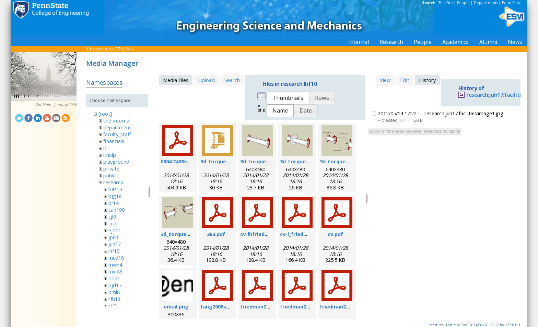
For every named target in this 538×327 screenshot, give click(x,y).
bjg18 (114, 195)
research (113, 182)
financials (113, 141)
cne (112, 223)
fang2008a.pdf (218, 306)
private (111, 168)
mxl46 (115, 271)
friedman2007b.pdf (343, 306)
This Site (445, 2)
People (463, 2)
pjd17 (114, 285)
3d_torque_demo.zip (225, 161)
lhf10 (113, 250)
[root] (105, 113)
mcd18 (116, 257)
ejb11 (114, 230)
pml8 (114, 292)
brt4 (113, 202)
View (385, 80)
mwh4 (115, 264)
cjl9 (112, 216)
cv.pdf (335, 234)
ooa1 (114, 278)
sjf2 (112, 305)
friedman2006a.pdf (303, 306)
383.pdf (216, 234)
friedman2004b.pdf (264, 306)
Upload (206, 80)
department (117, 127)
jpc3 (113, 237)
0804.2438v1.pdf (180, 161)
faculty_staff (117, 134)
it (104, 147)
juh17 (114, 244)
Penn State (512, 2)
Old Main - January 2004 (56, 104)
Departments (486, 2)
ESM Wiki (124, 49)
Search (232, 80)
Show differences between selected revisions (414, 131)
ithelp (109, 154)
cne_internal (116, 120)
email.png (176, 306)
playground (116, 161)
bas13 (115, 189)
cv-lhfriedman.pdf (262, 234)
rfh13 (114, 298)
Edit (404, 80)
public (110, 175)
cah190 (116, 209)
